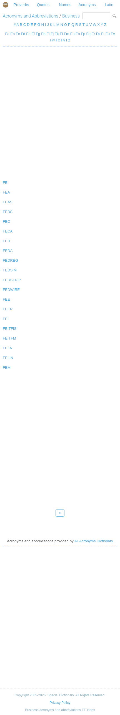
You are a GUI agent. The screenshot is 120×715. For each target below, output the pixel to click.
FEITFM (9, 338)
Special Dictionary (5, 5)
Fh (43, 34)
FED (6, 241)
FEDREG (10, 260)
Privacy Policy (60, 703)
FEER (7, 309)
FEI (6, 319)
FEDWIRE (11, 290)
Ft (102, 34)
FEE (6, 299)
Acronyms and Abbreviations (30, 16)
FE (5, 182)
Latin (109, 5)
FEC (6, 221)
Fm (66, 34)
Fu (108, 34)
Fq (88, 34)
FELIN (8, 358)
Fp (83, 34)
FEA (6, 192)
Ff (33, 34)
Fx (58, 40)
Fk (57, 34)
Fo (78, 34)
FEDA (7, 251)
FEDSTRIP (12, 280)
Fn (72, 34)
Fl (61, 34)
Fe (28, 34)
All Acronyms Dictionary (93, 541)
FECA (7, 231)
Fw (52, 40)
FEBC (7, 212)
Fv (113, 34)
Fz (68, 40)
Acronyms (87, 5)
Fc (18, 34)
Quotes (43, 5)
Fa (7, 34)
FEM (7, 367)
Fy (63, 40)
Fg (38, 34)
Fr (93, 34)
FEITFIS (9, 328)
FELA (7, 348)
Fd (23, 34)
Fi (47, 34)
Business (71, 16)
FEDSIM (10, 270)
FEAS (7, 202)
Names (65, 5)
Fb (13, 34)
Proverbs (21, 5)
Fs (98, 34)
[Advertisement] (60, 112)
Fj (52, 34)
